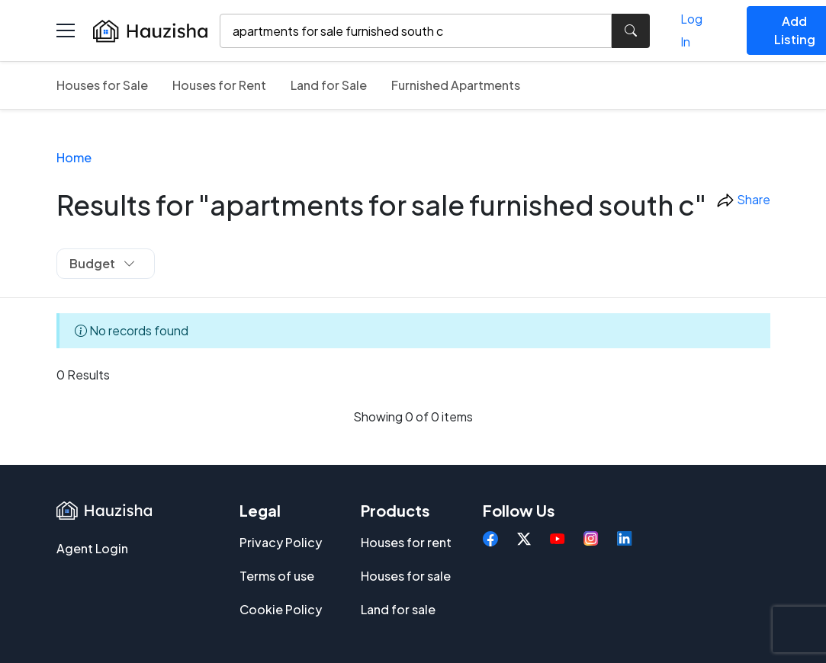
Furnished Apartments (455, 85)
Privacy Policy (280, 542)
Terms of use (276, 576)
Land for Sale (329, 85)
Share (743, 200)
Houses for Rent (219, 85)
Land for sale (398, 609)
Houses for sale (406, 576)
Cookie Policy (280, 609)
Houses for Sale (102, 85)
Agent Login (92, 548)
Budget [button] (102, 263)
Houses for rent (406, 542)
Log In (691, 30)
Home (74, 157)
